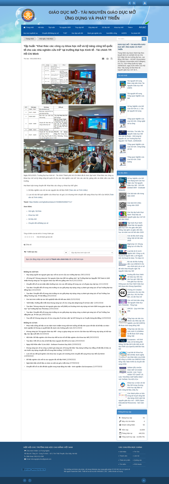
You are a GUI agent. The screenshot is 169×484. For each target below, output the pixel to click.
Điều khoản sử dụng (116, 471)
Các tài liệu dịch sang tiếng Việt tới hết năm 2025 (135, 238)
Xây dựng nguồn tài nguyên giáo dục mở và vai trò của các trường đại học (53, 275)
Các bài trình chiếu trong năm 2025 (134, 204)
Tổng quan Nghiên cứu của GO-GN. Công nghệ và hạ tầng (136, 121)
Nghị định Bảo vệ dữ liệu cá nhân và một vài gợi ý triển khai (47, 363)
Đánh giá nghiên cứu (95, 33)
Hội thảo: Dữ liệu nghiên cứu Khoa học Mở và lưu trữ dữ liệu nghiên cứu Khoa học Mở (57, 337)
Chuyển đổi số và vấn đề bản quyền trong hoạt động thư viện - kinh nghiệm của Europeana (59, 366)
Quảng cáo (138, 460)
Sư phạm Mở (135, 33)
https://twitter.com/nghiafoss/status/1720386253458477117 (50, 202)
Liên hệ (136, 456)
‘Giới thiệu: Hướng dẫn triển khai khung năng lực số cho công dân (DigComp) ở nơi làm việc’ (60, 303)
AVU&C (142, 27)
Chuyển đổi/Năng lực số (50, 33)
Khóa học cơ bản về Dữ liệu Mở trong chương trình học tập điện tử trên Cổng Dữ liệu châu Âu (132, 386)
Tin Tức (136, 452)
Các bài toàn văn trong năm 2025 (135, 195)
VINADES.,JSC (102, 471)
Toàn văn (72, 190)
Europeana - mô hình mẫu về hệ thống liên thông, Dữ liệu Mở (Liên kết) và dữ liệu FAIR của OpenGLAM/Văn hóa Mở (131, 344)
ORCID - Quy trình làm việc (135, 310)
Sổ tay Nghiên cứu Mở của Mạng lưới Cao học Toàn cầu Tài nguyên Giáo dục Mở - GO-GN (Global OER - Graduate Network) (132, 184)
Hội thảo (41, 27)
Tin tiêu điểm (122, 173)
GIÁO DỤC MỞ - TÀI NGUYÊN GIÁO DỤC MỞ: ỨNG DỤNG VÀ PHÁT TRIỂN (131, 47)
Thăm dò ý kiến (125, 460)
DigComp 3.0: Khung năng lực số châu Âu (135, 245)
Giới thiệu (123, 452)
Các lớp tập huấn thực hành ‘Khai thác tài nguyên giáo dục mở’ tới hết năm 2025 (132, 215)
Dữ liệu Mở (105, 27)
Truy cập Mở (79, 27)
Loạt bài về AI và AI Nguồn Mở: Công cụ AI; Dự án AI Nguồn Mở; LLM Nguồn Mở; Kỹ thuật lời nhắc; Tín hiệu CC (132, 254)
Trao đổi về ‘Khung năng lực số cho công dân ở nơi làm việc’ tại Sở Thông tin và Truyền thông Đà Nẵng (63, 318)
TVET (65, 33)
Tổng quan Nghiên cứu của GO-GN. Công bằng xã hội (136, 146)
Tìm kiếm (123, 464)
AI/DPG (124, 33)
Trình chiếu (83, 190)
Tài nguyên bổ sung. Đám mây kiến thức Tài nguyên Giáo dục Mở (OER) (135, 84)
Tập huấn (51, 27)
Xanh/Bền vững (111, 33)
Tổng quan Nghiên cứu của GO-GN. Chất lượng (135, 159)
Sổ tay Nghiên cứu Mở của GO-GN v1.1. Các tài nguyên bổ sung (135, 108)
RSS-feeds (138, 464)
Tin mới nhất (122, 75)
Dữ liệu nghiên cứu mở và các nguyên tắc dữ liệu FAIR (46, 359)
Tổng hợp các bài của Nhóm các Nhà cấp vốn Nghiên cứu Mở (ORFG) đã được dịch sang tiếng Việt (132, 321)
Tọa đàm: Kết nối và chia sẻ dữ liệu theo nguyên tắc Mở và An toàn (50, 341)
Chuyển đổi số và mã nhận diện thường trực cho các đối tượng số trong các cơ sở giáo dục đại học (62, 284)
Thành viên (123, 456)
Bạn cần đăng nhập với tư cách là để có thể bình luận (54, 259)
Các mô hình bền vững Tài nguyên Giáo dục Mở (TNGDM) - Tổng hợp (131, 302)
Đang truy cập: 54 (38, 469)
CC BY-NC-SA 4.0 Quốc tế (121, 469)
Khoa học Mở (118, 27)
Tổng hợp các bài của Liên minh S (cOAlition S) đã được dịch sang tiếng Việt (135, 332)
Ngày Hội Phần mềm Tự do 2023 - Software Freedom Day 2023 (48, 344)
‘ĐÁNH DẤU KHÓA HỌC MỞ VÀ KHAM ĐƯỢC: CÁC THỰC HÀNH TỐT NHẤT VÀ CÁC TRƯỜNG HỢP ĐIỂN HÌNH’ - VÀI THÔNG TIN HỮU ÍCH (131, 373)
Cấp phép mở (93, 27)
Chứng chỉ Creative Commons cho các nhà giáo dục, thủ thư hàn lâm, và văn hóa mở (135, 293)
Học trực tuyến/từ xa (30, 33)
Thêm (130, 27)
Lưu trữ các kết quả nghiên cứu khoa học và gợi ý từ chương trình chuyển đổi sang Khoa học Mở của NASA (65, 354)
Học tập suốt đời (77, 33)
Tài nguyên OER (65, 27)
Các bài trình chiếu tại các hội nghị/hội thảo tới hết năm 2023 (48, 299)
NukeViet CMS (76, 471)
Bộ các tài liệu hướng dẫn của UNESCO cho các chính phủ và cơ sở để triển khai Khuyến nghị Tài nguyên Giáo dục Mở (132, 266)
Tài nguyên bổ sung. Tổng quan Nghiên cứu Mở (135, 96)
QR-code (26, 469)
